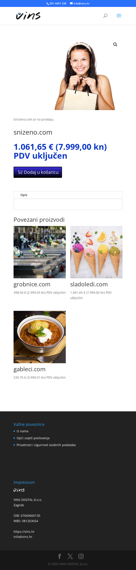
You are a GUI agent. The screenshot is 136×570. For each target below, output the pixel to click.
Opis (23, 195)
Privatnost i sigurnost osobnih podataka (46, 445)
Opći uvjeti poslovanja (33, 438)
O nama (22, 431)
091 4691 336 (58, 3)
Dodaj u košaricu (41, 172)
